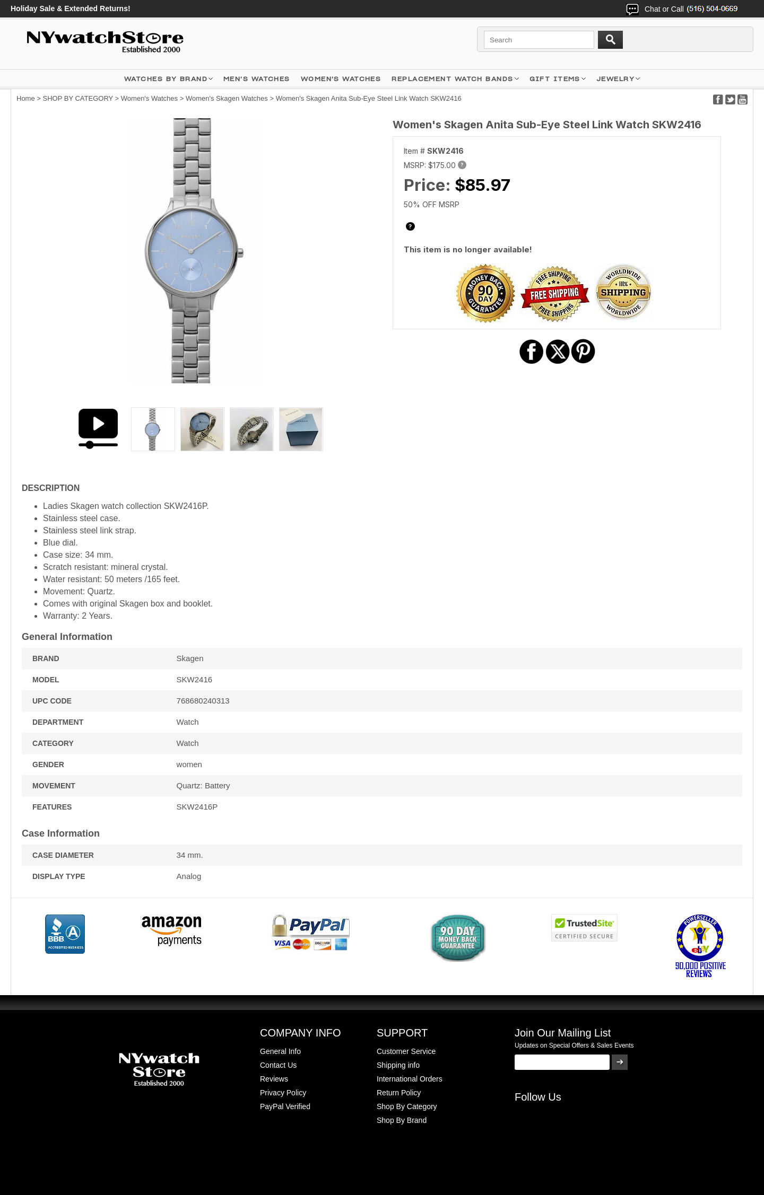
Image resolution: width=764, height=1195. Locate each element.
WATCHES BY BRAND (165, 79)
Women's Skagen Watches (227, 98)
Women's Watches (149, 98)
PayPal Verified (285, 1106)
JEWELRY (615, 79)
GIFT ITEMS (554, 79)
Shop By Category (407, 1106)
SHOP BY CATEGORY (78, 98)
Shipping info (398, 1065)
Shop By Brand (402, 1120)
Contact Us (278, 1065)
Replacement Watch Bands (452, 79)
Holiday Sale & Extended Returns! (71, 8)
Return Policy (399, 1092)
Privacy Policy (283, 1092)
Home (25, 98)
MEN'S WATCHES (256, 79)
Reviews (274, 1079)
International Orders (409, 1079)
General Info (280, 1051)
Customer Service (406, 1051)
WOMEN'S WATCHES (341, 79)
